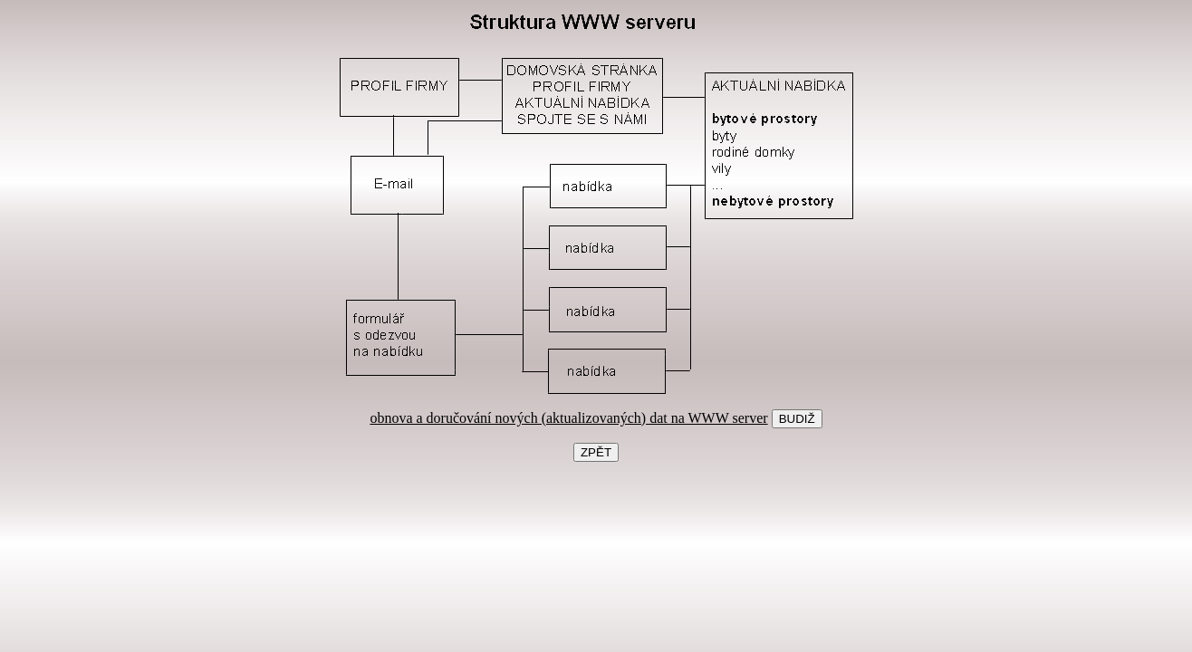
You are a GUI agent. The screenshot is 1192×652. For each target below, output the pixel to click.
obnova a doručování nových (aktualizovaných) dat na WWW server (568, 418)
